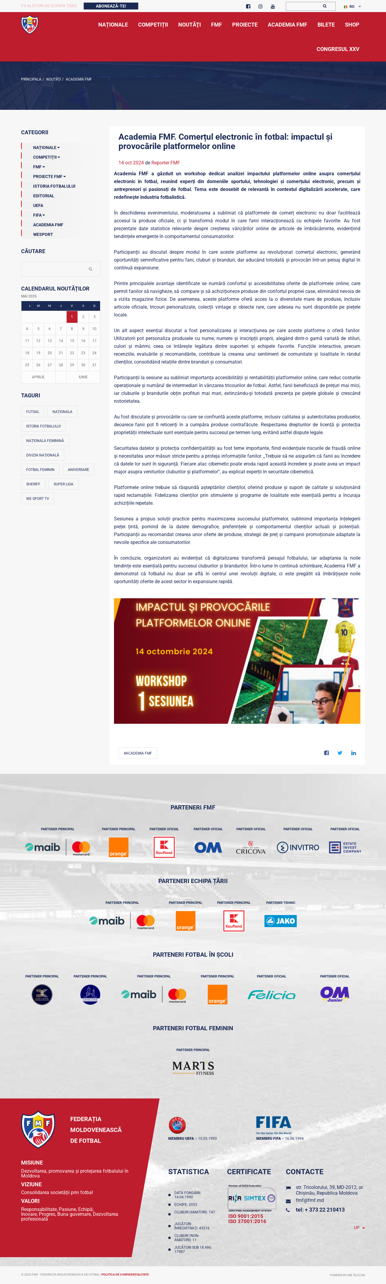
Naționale (40, 146)
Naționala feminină (45, 441)
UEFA (32, 204)
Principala (31, 79)
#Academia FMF (138, 753)
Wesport (37, 233)
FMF (33, 165)
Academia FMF (78, 79)
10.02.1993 (207, 1138)
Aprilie (38, 377)
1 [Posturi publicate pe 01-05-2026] (72, 317)
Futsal (32, 412)
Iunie (83, 377)
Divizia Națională (42, 455)
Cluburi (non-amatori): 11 (186, 1238)
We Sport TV (37, 499)
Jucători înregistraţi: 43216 (192, 1226)
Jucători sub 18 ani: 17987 (193, 1249)
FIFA (33, 214)
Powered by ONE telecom (347, 1275)
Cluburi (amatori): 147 (194, 1214)
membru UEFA (181, 1138)
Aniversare (78, 470)
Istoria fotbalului (43, 426)
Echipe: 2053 (186, 1205)
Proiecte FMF (43, 175)
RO (349, 7)
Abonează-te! (111, 6)
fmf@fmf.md (310, 1200)
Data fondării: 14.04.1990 (187, 1195)
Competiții (40, 156)
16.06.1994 (294, 1138)
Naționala (62, 412)
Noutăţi (53, 79)
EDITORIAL (37, 194)
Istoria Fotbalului (48, 185)
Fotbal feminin (40, 470)
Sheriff (33, 484)
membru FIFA (268, 1138)
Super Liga (63, 484)
